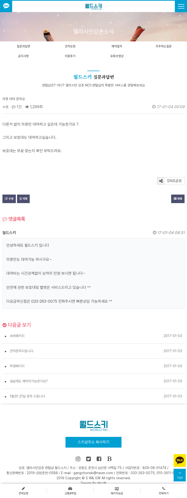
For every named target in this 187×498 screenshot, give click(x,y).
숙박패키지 (17, 336)
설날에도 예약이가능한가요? (29, 381)
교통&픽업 (70, 490)
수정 (9, 198)
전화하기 (163, 490)
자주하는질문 (164, 46)
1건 (17, 106)
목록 (178, 198)
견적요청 (70, 46)
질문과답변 (23, 46)
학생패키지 (17, 366)
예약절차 (117, 46)
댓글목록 (13, 219)
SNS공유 (169, 181)
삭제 (23, 198)
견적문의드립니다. (22, 351)
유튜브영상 (117, 56)
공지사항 (23, 56)
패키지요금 (117, 490)
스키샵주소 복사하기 (93, 442)
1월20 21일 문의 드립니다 (27, 396)
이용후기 (70, 56)
